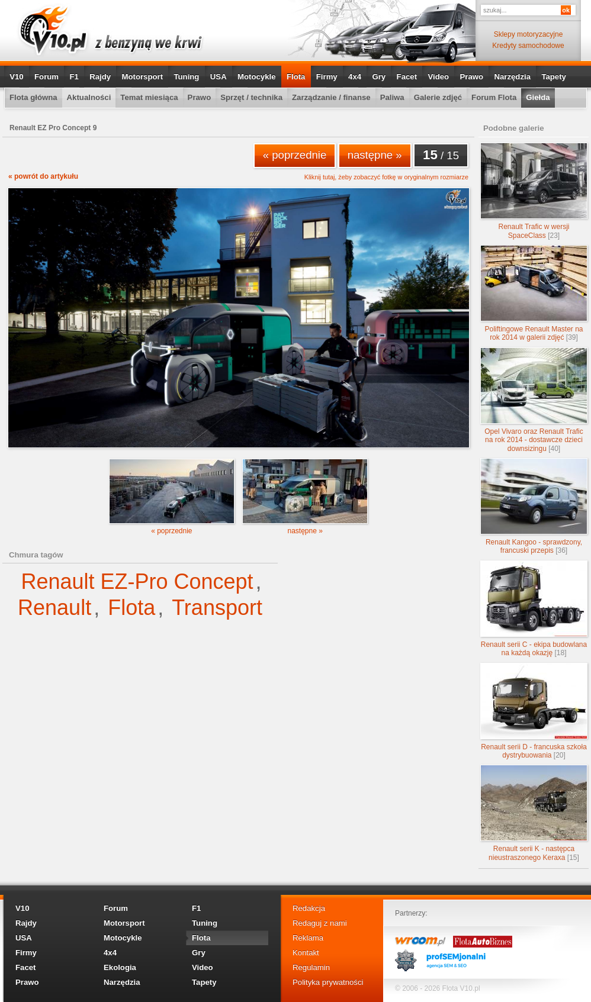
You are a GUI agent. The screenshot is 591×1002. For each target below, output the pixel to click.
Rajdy (100, 76)
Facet (407, 76)
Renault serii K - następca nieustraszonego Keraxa (533, 813)
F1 (73, 76)
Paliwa (392, 97)
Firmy (327, 76)
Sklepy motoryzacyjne (528, 34)
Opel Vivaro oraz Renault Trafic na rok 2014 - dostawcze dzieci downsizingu (533, 400)
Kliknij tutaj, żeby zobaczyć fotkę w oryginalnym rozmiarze (386, 177)
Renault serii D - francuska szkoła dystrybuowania (533, 711)
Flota (296, 76)
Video (438, 76)
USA (218, 76)
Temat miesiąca (149, 97)
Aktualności (89, 97)
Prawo (471, 76)
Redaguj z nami (320, 923)
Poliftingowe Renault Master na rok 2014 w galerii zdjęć (533, 293)
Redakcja (309, 908)
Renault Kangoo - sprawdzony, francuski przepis (533, 506)
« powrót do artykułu (43, 176)
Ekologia (120, 967)
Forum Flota (493, 97)
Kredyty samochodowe (528, 45)
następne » (375, 155)
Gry (379, 76)
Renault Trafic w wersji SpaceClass (533, 191)
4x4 (354, 76)
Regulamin (311, 967)
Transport (217, 607)
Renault (54, 607)
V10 (16, 76)
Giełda (538, 97)
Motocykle (256, 76)
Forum (46, 76)
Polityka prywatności (328, 982)
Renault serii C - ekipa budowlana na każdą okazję (533, 608)
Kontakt (306, 952)
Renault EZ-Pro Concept (137, 581)
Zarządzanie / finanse (331, 97)
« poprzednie (295, 155)
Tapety (553, 76)
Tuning (186, 76)
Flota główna (33, 97)
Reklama (308, 937)
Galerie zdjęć (438, 97)
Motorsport (142, 76)
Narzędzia (512, 76)
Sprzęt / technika (251, 97)
